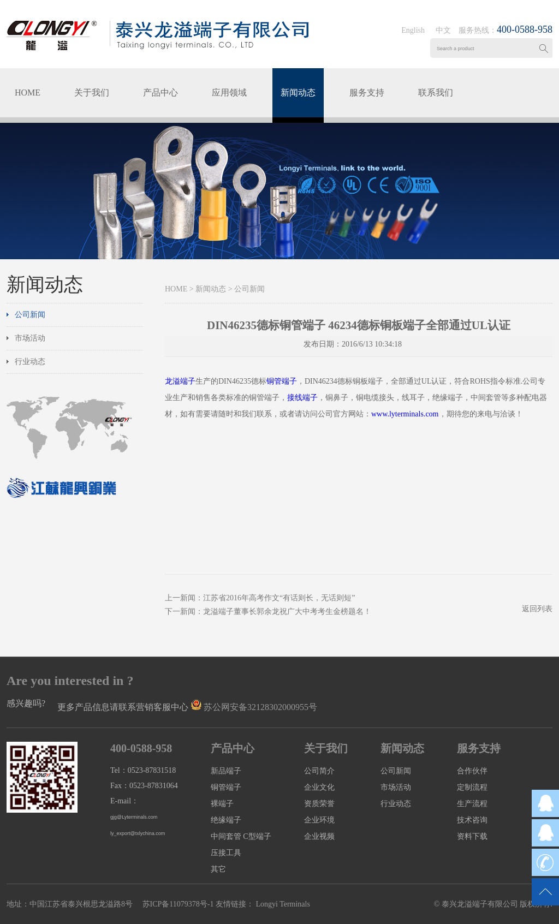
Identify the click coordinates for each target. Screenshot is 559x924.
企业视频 (319, 836)
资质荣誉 (319, 804)
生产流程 (472, 804)
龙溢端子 (180, 381)
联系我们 (435, 92)
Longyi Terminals (282, 904)
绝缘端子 (226, 820)
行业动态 (30, 361)
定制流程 (472, 787)
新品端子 (226, 771)
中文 (443, 30)
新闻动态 (298, 92)
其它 (218, 869)
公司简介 (319, 771)
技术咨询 (472, 820)
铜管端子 (281, 381)
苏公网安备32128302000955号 (260, 707)
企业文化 (319, 787)
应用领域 (229, 92)
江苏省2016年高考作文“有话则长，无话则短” (279, 598)
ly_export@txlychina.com (137, 833)
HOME (27, 92)
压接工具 (226, 853)
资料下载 (472, 836)
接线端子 (302, 398)
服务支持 (366, 92)
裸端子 (222, 804)
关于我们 (91, 92)
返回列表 (537, 609)
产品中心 (160, 92)
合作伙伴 (472, 771)
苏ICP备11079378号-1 (178, 904)
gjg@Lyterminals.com (133, 817)
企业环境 (319, 820)
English (413, 30)
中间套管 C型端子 (241, 836)
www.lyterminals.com (405, 414)
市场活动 (30, 338)
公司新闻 (30, 315)
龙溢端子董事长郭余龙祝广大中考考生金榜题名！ (287, 611)
